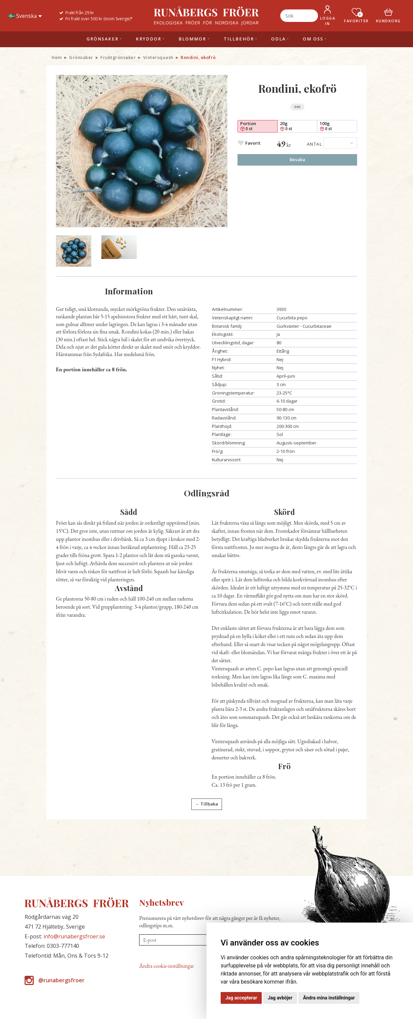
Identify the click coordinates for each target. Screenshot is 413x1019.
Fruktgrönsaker (118, 57)
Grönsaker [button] (103, 39)
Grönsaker (81, 57)
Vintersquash (158, 57)
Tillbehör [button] (239, 39)
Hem (57, 57)
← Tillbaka (206, 804)
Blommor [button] (192, 39)
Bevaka (297, 159)
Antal (314, 144)
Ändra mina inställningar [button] (329, 997)
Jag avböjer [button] (280, 997)
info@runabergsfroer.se (74, 936)
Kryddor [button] (148, 39)
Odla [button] (278, 39)
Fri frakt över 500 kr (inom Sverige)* (99, 19)
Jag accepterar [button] (241, 997)
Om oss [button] (313, 39)
